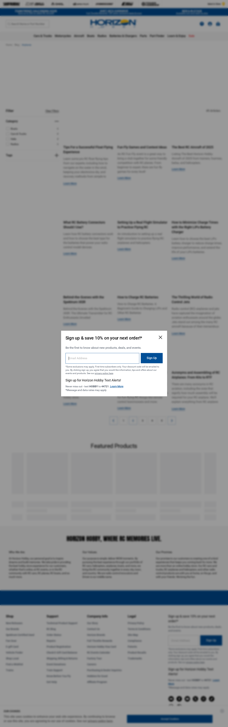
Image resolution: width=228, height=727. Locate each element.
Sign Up (152, 358)
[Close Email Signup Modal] (160, 337)
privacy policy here (104, 373)
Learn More (116, 386)
